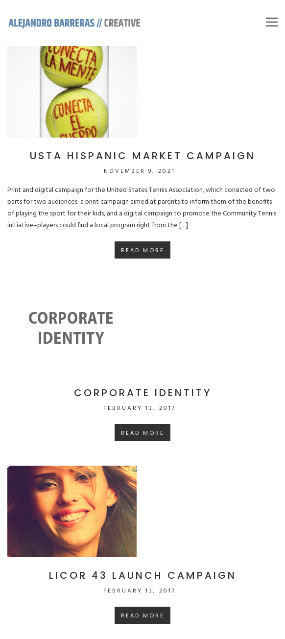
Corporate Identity (143, 393)
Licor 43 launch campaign (143, 575)
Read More (143, 250)
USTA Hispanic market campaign (143, 156)
